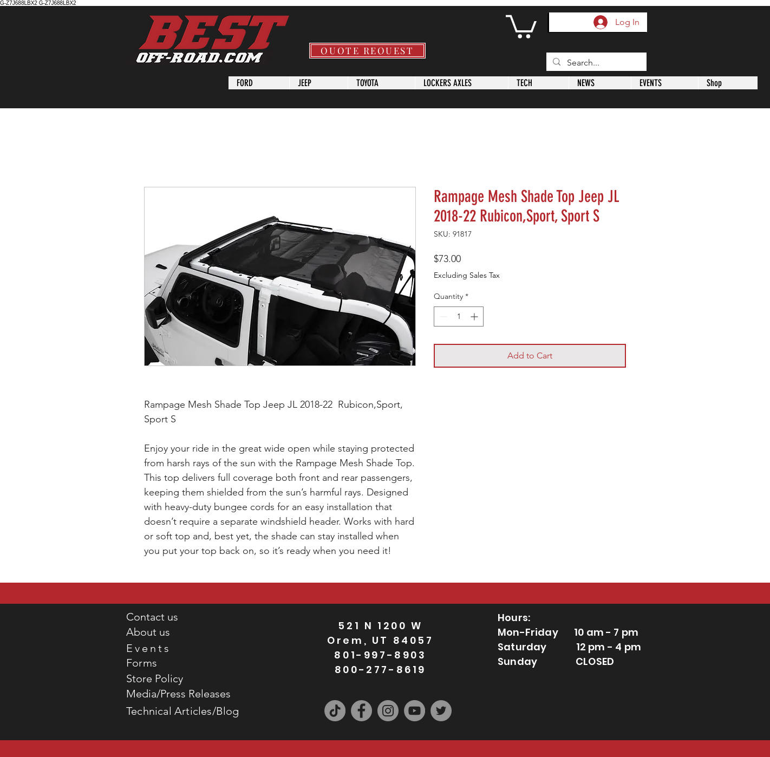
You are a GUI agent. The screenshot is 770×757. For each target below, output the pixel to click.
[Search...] (595, 63)
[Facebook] (361, 710)
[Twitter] (441, 710)
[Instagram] (388, 710)
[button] (521, 25)
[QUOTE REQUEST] (367, 50)
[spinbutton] (458, 316)
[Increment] (475, 316)
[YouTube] (414, 710)
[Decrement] (442, 316)
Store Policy (154, 678)
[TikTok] (334, 710)
